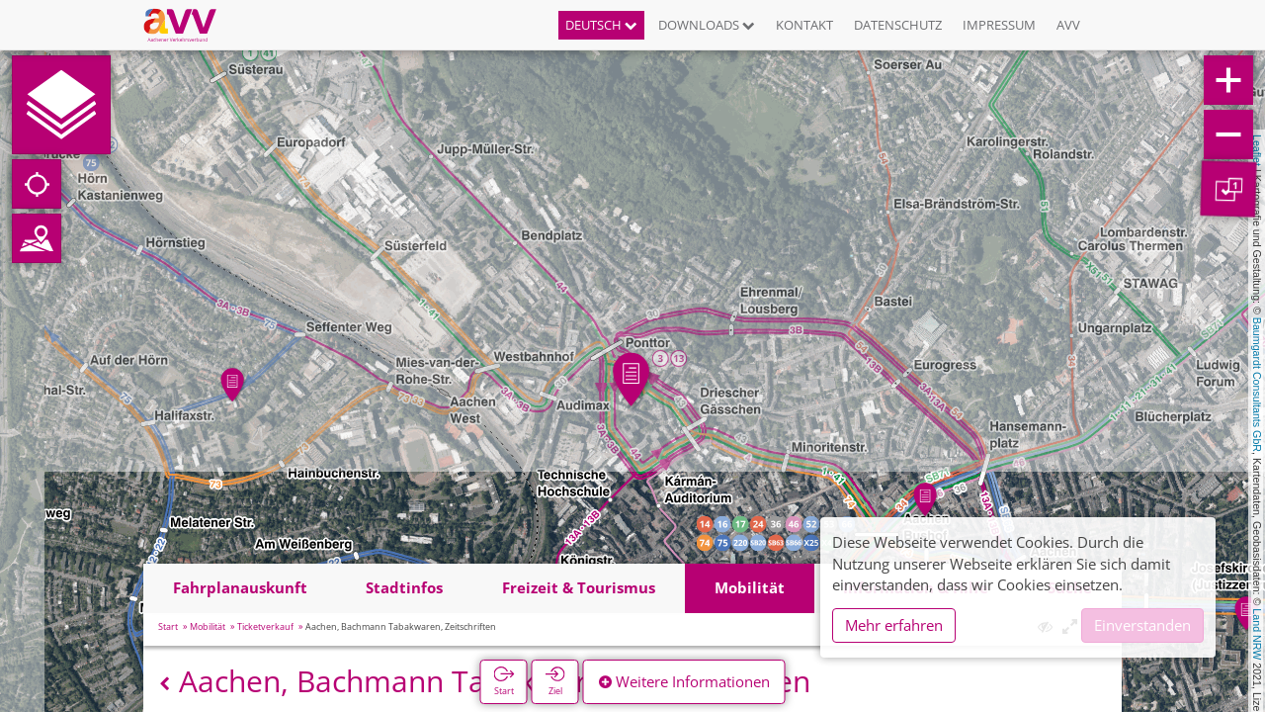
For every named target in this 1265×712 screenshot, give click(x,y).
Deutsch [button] (601, 25)
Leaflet (1257, 150)
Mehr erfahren (894, 625)
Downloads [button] (706, 25)
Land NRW (1257, 634)
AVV (1068, 25)
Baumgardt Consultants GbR (1257, 384)
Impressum (999, 25)
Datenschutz (898, 25)
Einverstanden (1142, 625)
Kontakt (804, 25)
